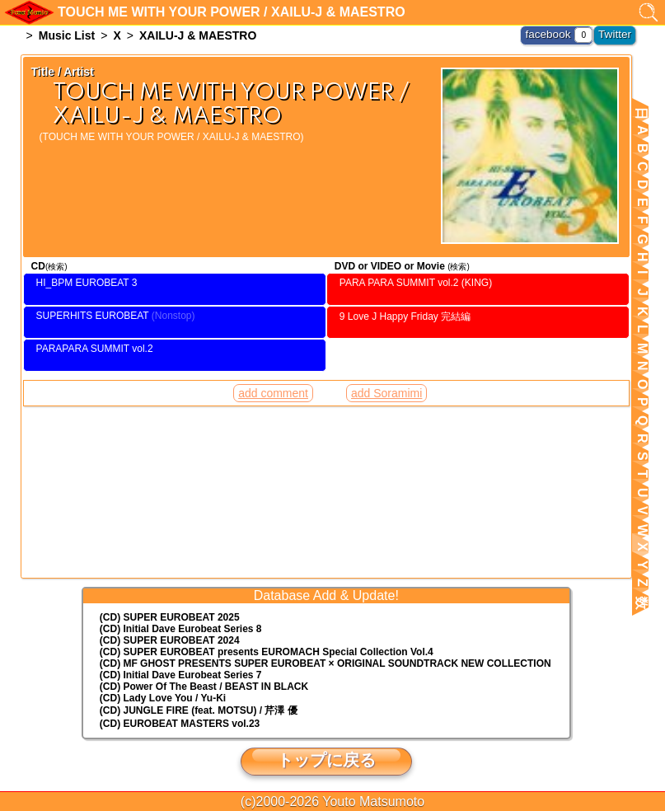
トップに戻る (326, 760)
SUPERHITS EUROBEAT (92, 303)
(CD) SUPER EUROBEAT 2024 (170, 640)
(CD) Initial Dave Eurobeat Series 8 (181, 629)
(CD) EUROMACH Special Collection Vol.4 (266, 652)
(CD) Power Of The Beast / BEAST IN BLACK (204, 686)
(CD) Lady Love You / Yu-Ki (163, 698)
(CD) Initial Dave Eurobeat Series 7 (181, 675)
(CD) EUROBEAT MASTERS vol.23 (180, 723)
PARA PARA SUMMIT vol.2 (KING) (416, 282)
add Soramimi (386, 356)
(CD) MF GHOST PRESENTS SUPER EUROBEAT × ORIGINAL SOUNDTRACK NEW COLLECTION (325, 663)
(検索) (56, 266)
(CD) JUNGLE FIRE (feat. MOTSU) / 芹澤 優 (198, 710)
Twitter (616, 33)
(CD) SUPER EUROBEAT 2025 (170, 617)
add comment (273, 356)
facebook (555, 33)
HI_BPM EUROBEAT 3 (87, 282)
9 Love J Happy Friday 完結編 (405, 304)
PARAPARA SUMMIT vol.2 (94, 324)
